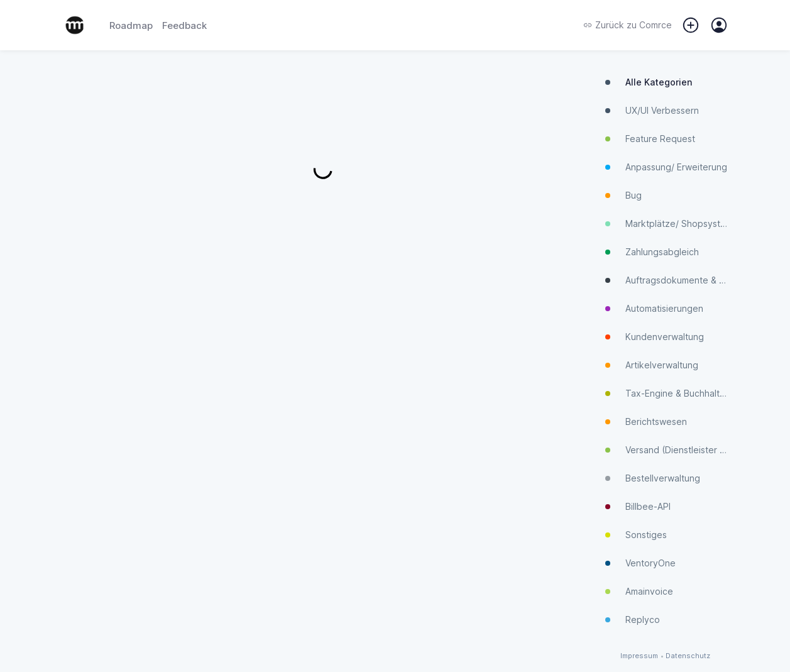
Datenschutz (688, 656)
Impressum (639, 656)
